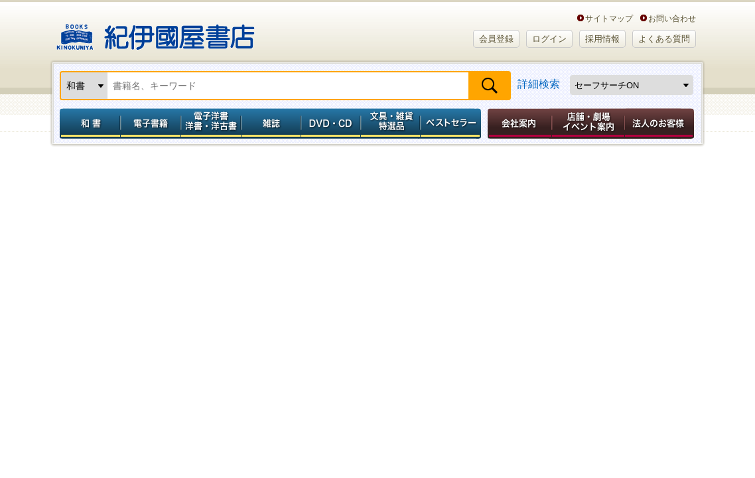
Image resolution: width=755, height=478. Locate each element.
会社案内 (517, 123)
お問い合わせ (672, 18)
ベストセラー (452, 123)
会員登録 (496, 39)
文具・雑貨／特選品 (391, 123)
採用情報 (602, 39)
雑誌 (271, 123)
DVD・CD (331, 123)
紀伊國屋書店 (155, 32)
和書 (87, 123)
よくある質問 (664, 39)
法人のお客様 (660, 123)
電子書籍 (150, 123)
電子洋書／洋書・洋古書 (210, 123)
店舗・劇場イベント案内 (588, 123)
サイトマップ (609, 18)
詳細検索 (538, 84)
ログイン (549, 39)
